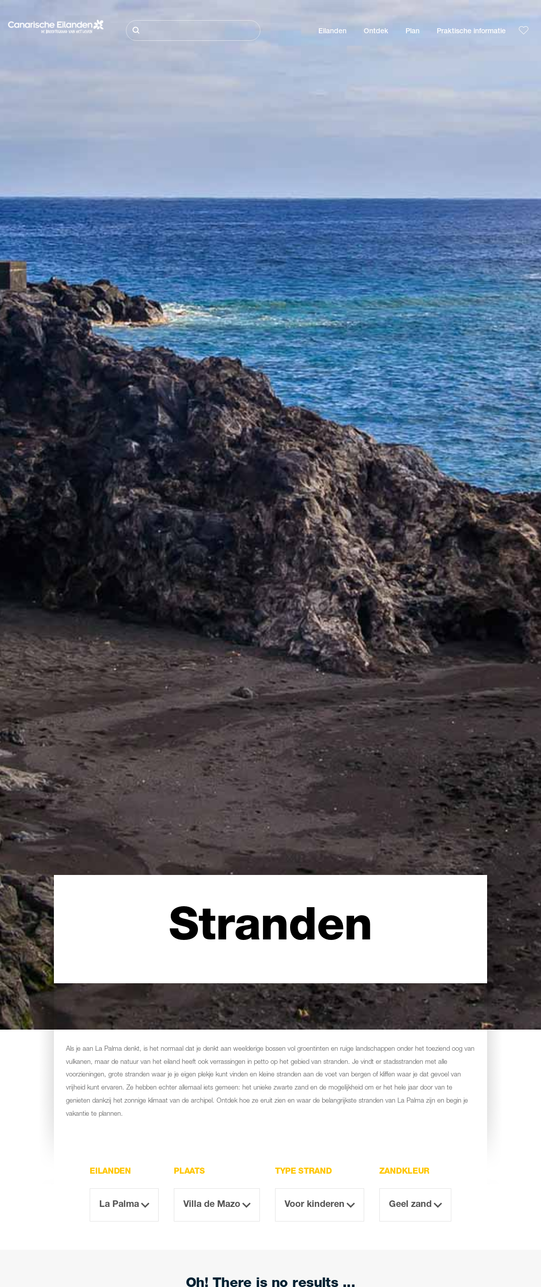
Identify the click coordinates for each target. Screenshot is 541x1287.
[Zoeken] (193, 30)
